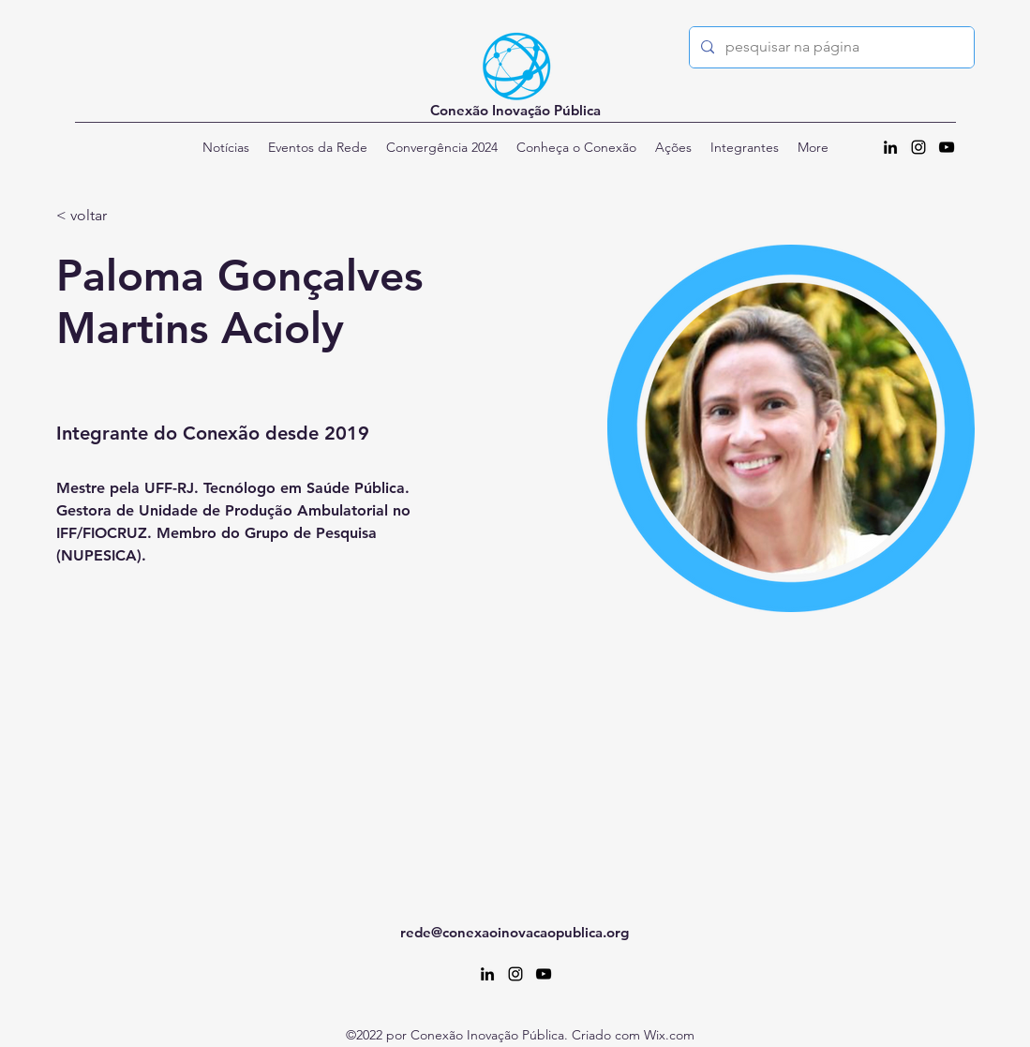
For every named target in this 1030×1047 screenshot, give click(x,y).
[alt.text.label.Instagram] (918, 147)
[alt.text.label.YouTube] (946, 147)
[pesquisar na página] (829, 47)
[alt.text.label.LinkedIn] (890, 147)
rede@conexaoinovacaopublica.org (514, 932)
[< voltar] (93, 216)
